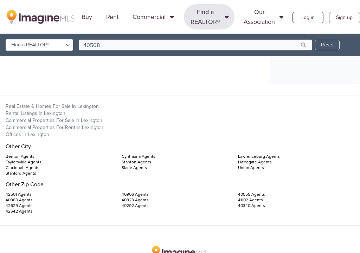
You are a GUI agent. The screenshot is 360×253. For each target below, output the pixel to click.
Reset (327, 44)
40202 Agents (135, 205)
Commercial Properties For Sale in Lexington (54, 120)
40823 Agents (135, 200)
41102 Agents (250, 200)
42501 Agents (19, 194)
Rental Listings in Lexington (35, 113)
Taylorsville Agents (23, 162)
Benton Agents (20, 156)
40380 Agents (19, 200)
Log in (308, 17)
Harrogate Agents (255, 162)
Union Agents (251, 167)
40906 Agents (135, 194)
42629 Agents (19, 205)
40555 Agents (251, 194)
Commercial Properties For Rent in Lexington (54, 127)
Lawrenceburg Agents (259, 156)
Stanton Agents (136, 162)
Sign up (344, 17)
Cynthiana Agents (138, 156)
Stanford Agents (21, 173)
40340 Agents (251, 205)
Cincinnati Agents (22, 167)
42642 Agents (19, 211)
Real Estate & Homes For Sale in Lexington (52, 106)
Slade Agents (134, 167)
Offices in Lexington (27, 134)
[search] (195, 45)
